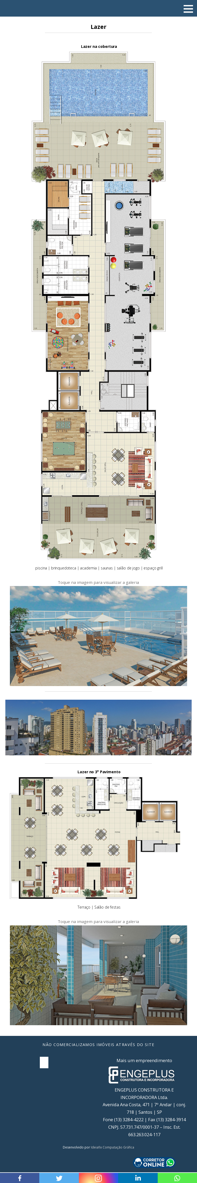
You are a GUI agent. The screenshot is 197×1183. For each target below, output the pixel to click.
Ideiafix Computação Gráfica (112, 1147)
